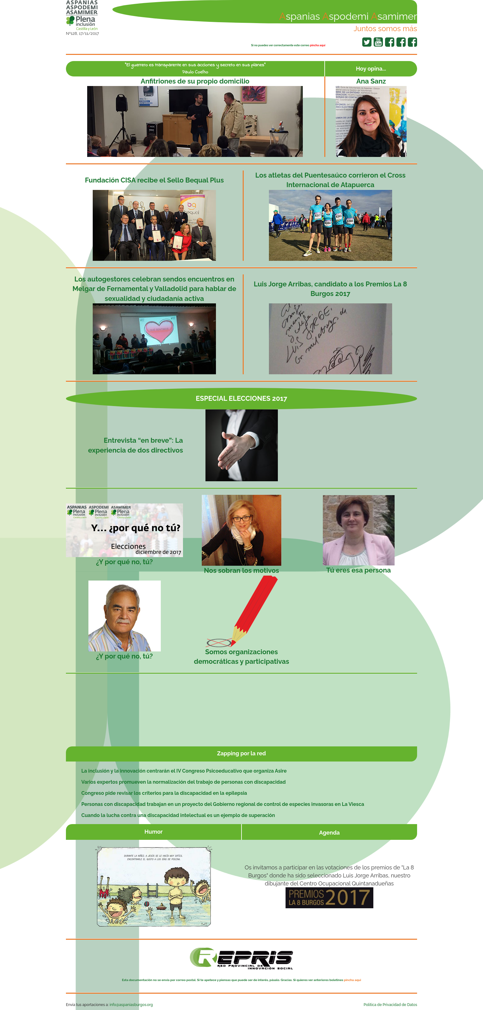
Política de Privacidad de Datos (390, 1005)
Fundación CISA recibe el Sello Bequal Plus (154, 180)
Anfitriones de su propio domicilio (195, 81)
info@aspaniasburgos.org (131, 1005)
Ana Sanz (371, 81)
